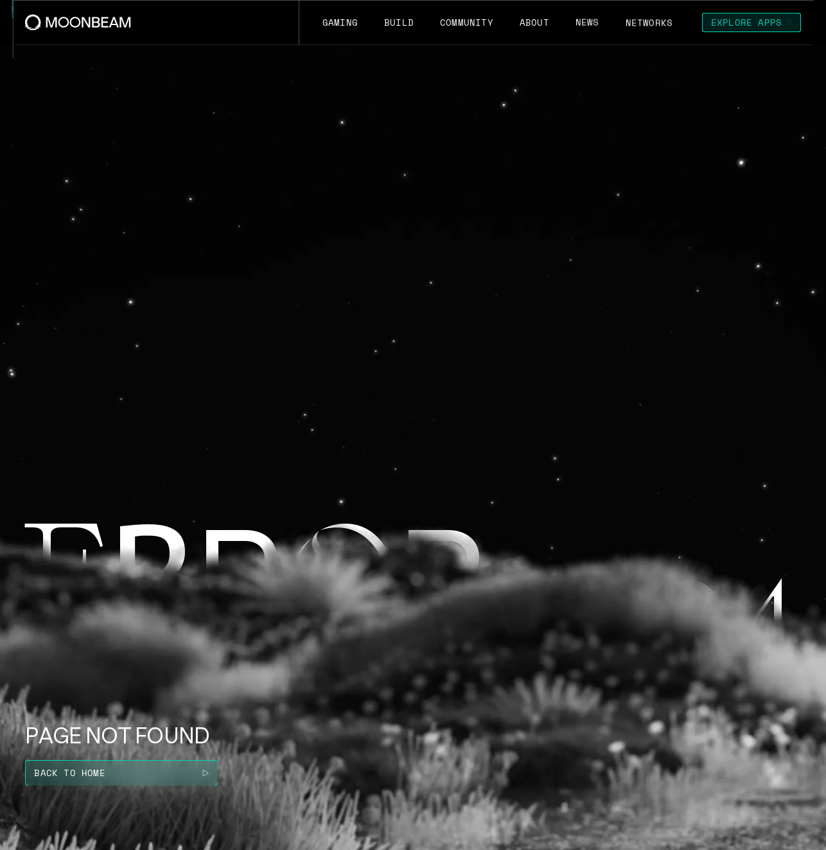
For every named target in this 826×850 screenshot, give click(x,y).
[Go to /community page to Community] (466, 22)
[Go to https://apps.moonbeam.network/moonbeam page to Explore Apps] (751, 22)
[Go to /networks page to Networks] (649, 22)
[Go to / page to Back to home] (121, 773)
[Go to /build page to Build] (398, 22)
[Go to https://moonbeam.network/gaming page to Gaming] (339, 22)
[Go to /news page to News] (587, 22)
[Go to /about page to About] (534, 22)
